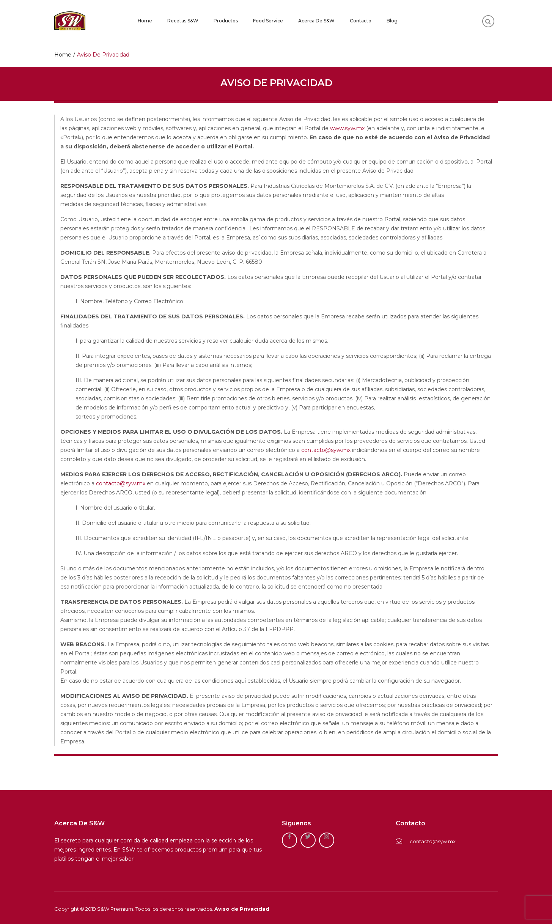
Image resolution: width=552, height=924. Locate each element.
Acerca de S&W (316, 21)
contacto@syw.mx (326, 450)
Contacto (360, 21)
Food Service (268, 21)
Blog (392, 21)
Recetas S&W (182, 21)
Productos (226, 21)
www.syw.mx (347, 128)
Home (145, 21)
